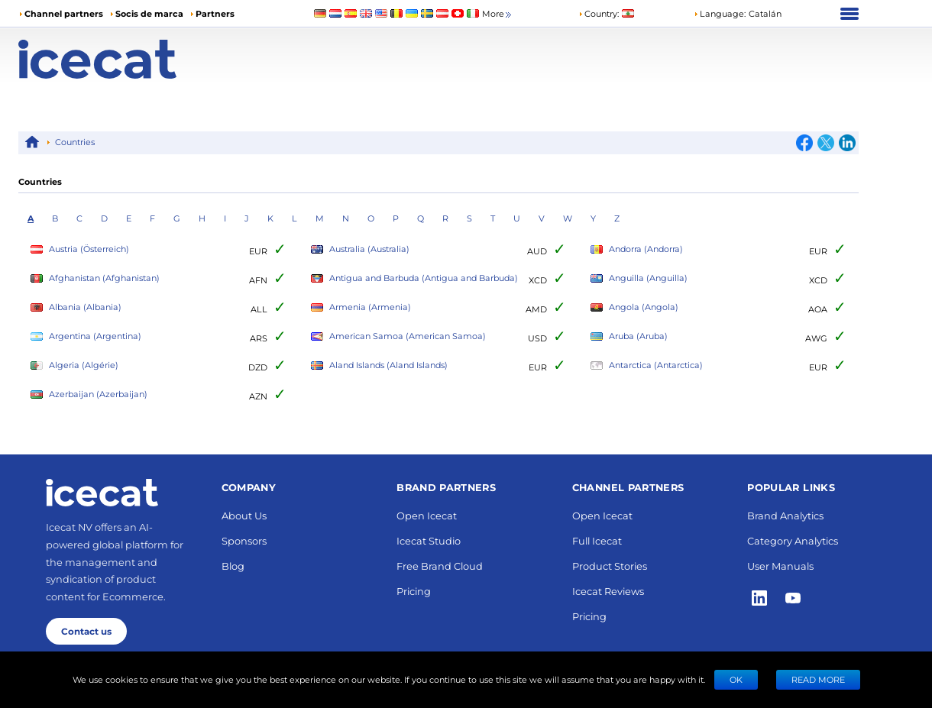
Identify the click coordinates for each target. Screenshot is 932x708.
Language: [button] (720, 13)
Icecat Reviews (608, 591)
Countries (75, 141)
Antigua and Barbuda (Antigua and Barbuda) (414, 278)
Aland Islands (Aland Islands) (379, 365)
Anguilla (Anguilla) (639, 278)
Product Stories (609, 566)
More (497, 14)
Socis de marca (149, 13)
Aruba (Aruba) (629, 336)
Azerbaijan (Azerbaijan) (89, 394)
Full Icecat (597, 540)
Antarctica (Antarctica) (647, 365)
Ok (736, 679)
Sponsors (244, 540)
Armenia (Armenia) (361, 307)
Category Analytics (792, 540)
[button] (738, 14)
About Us (244, 515)
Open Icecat (426, 515)
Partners (215, 13)
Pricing (413, 591)
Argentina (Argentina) (86, 336)
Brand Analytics (785, 515)
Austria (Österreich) (80, 249)
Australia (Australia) (360, 249)
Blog (233, 566)
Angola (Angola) (634, 307)
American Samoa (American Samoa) (398, 336)
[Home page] (123, 59)
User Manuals (780, 566)
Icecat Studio (428, 540)
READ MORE (818, 679)
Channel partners (63, 13)
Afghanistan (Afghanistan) (95, 278)
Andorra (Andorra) (637, 249)
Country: (598, 13)
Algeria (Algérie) (74, 365)
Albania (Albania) (76, 307)
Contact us (86, 630)
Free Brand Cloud (439, 566)
